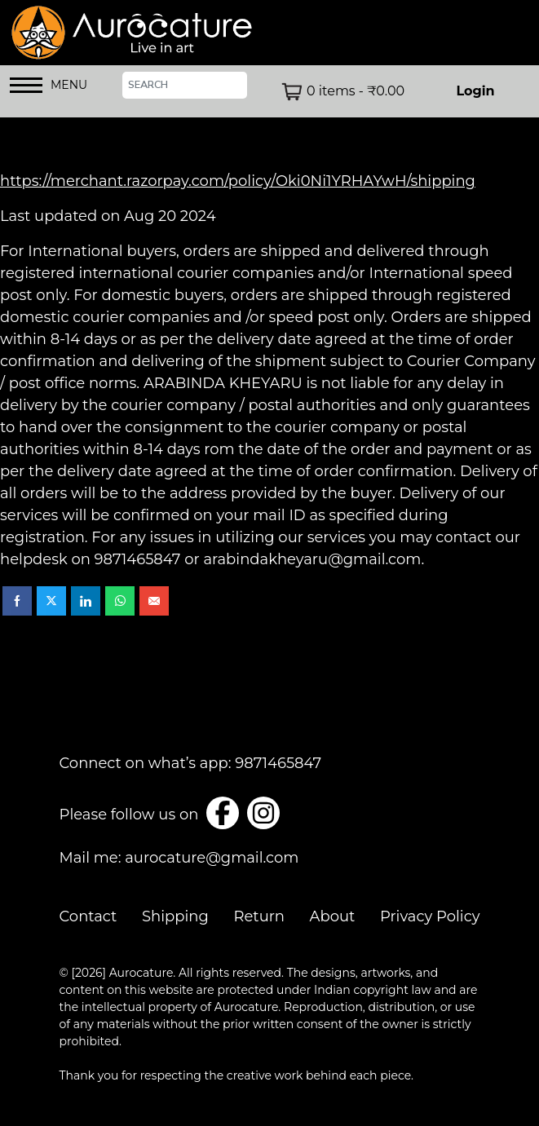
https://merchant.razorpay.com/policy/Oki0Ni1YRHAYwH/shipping (237, 181)
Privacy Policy (429, 916)
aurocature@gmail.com (211, 858)
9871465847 (278, 763)
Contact (88, 916)
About (333, 916)
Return (259, 916)
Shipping (175, 916)
